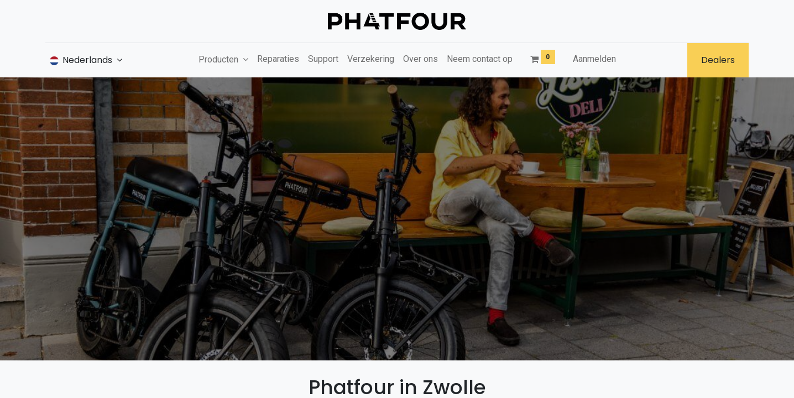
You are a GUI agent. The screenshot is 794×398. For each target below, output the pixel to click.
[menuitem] (278, 59)
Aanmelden (594, 59)
